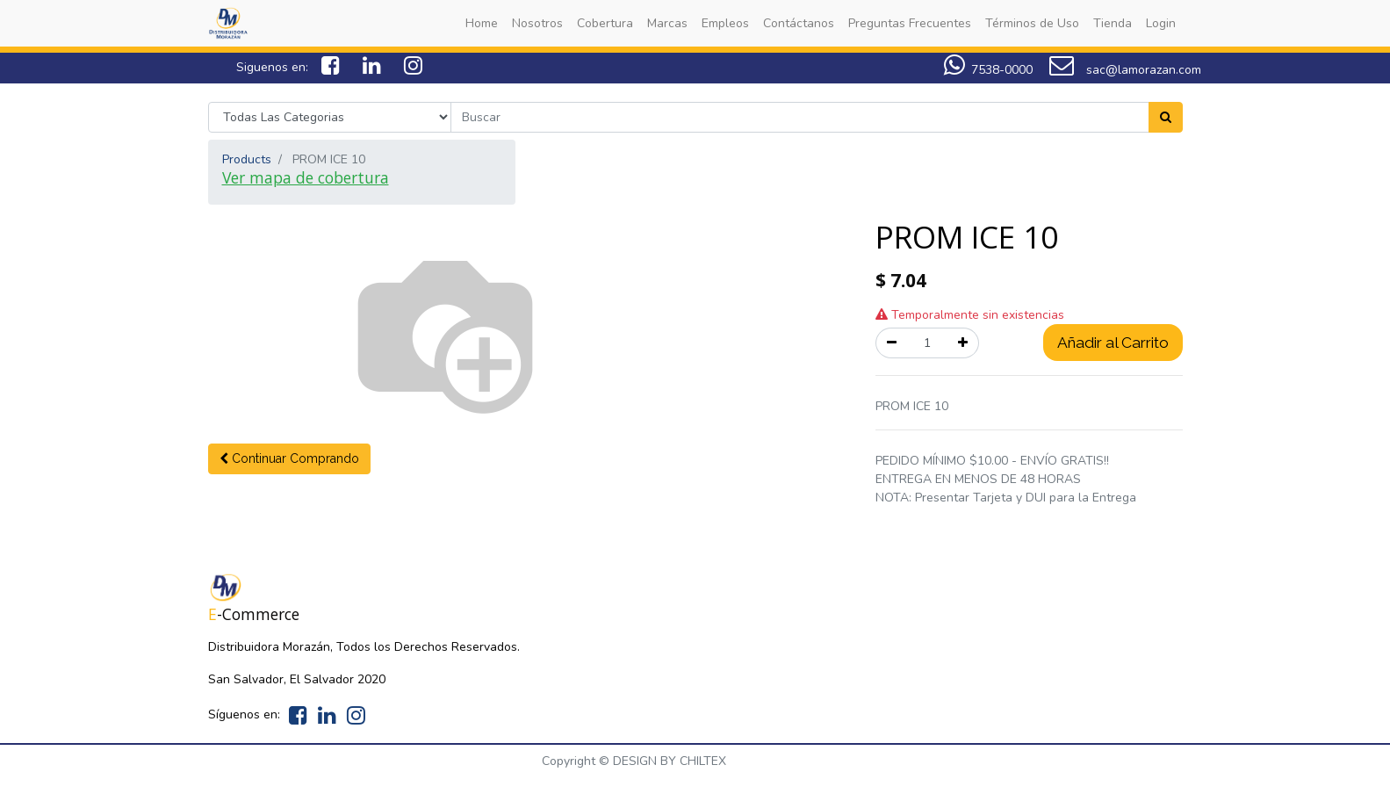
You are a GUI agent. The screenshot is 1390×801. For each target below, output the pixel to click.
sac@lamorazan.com (1125, 69)
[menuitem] (481, 23)
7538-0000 (1002, 69)
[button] (289, 459)
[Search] (1166, 117)
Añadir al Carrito (1113, 342)
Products (246, 159)
